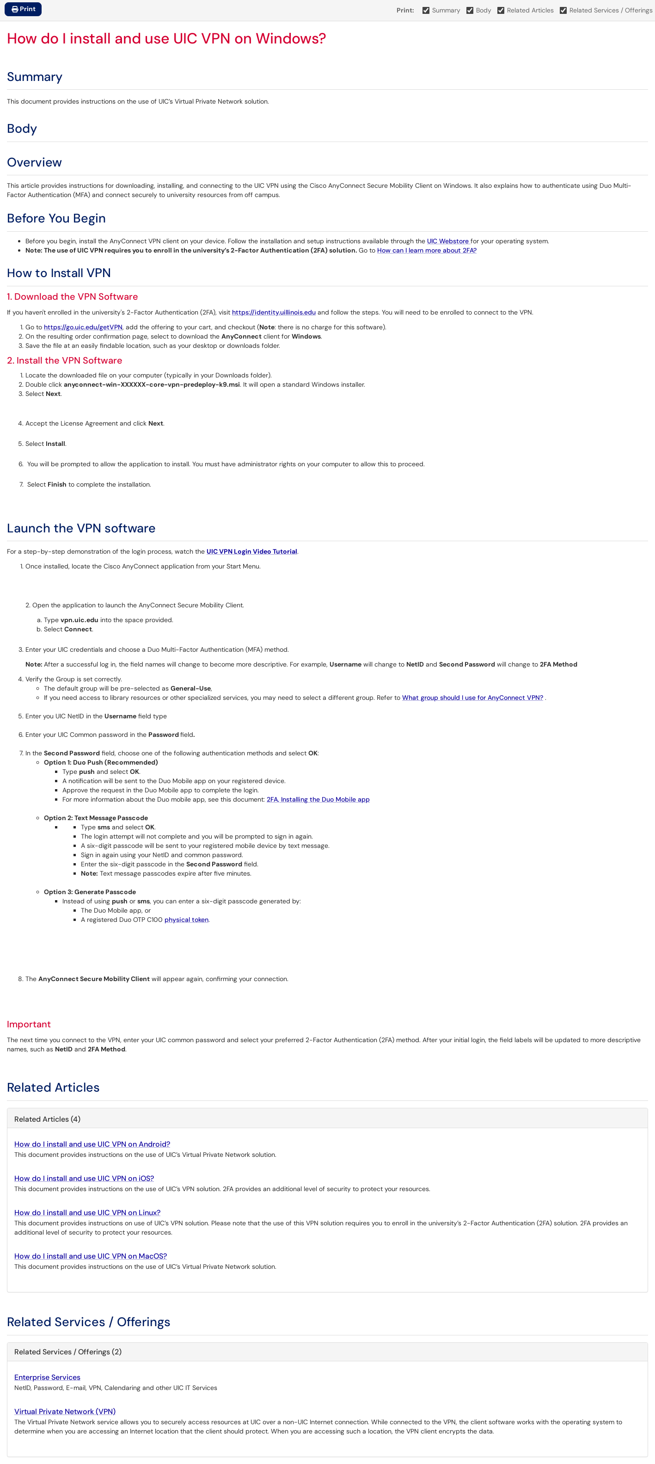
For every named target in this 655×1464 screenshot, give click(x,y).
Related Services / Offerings (606, 10)
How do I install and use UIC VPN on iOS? (84, 1178)
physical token (186, 919)
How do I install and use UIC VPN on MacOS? (90, 1256)
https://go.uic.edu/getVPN (83, 327)
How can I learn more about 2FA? (427, 250)
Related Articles (526, 10)
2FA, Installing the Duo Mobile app (318, 799)
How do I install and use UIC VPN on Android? (92, 1144)
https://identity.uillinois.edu (274, 312)
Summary (441, 10)
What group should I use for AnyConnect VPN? (472, 697)
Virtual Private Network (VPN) (65, 1411)
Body (479, 10)
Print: (405, 10)
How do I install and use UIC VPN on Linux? (87, 1212)
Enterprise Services (47, 1377)
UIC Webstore (449, 241)
